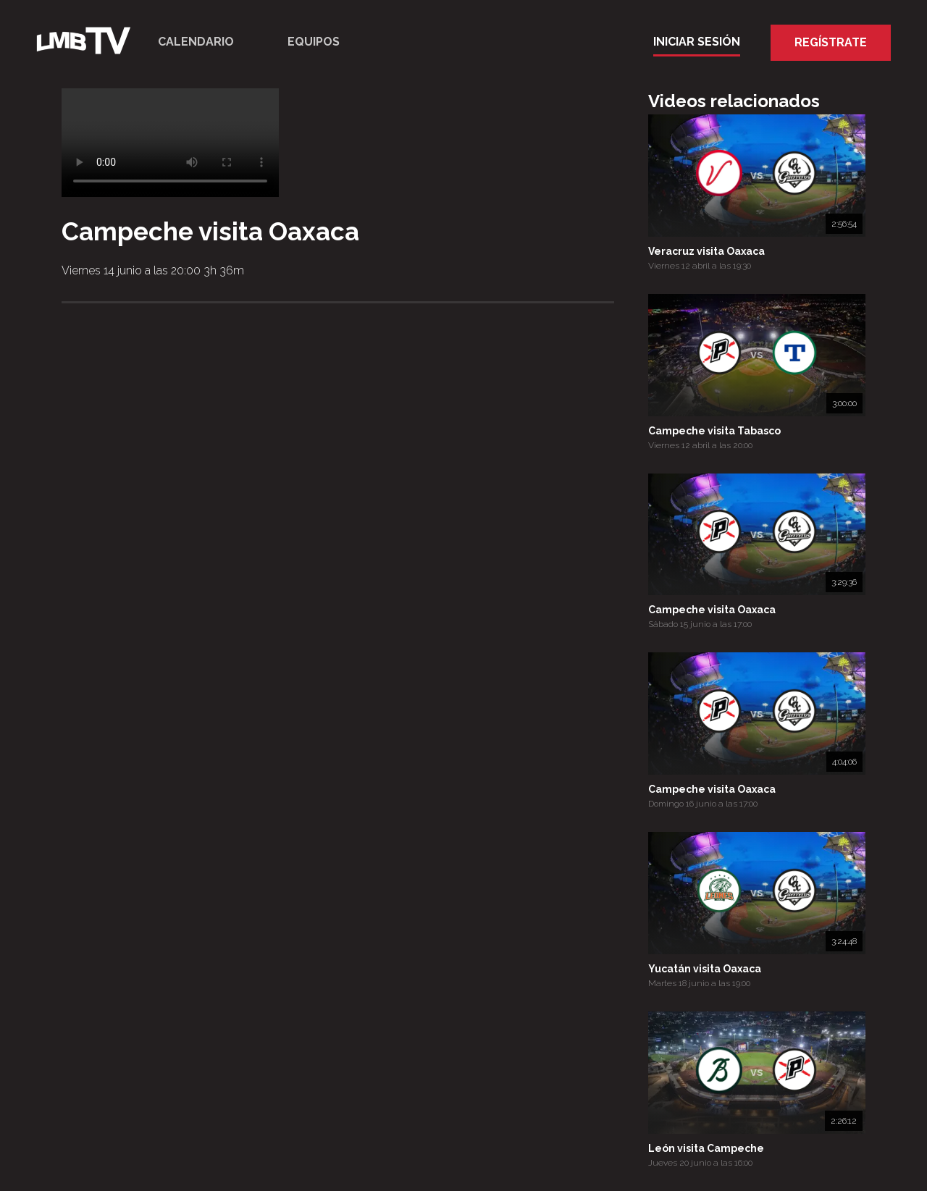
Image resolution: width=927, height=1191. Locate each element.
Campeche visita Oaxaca (712, 609)
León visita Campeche (706, 1148)
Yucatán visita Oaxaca (704, 969)
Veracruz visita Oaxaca (706, 251)
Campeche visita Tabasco (714, 431)
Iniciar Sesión (696, 42)
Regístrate (830, 42)
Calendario (196, 42)
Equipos (314, 42)
